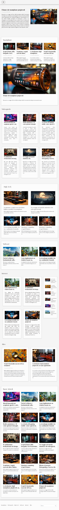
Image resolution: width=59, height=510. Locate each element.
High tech (16, 505)
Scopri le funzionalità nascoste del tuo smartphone (50, 53)
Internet (27, 505)
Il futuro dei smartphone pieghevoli (13, 10)
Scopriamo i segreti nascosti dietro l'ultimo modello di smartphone (10, 467)
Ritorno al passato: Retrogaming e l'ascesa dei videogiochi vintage (48, 158)
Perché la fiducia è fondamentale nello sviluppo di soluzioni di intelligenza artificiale (53, 315)
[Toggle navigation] (3, 2)
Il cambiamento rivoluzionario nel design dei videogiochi (10, 158)
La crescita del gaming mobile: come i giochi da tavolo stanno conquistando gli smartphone (53, 283)
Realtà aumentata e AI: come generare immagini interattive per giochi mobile (53, 295)
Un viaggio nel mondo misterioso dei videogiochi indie (29, 158)
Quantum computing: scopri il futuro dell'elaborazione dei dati (28, 229)
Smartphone (4, 505)
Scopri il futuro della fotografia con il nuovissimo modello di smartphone (29, 446)
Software (22, 505)
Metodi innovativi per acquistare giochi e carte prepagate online (10, 124)
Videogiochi (10, 505)
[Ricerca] (48, 505)
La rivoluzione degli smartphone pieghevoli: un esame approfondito (54, 301)
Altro (31, 505)
